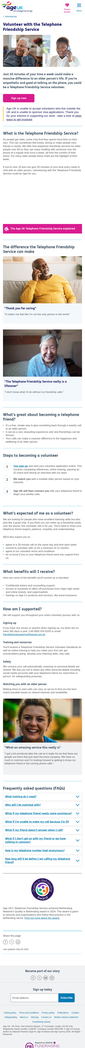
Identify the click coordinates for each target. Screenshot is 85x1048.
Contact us (46, 1017)
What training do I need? (20, 796)
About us (24, 1017)
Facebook (33, 977)
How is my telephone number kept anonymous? (35, 850)
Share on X (11, 942)
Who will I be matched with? (23, 805)
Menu (79, 11)
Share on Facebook (5, 942)
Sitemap (34, 1017)
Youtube (45, 977)
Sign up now (18, 98)
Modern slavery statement (66, 1017)
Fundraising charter (41, 1022)
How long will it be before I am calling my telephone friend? (37, 860)
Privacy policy (48, 1013)
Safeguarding (10, 1017)
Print (18, 942)
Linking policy (10, 1013)
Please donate (67, 10)
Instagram (52, 977)
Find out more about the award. (42, 918)
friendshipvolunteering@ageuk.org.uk (24, 634)
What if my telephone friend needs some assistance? (38, 813)
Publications (63, 1013)
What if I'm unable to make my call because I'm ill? (37, 821)
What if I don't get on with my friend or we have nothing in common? (35, 840)
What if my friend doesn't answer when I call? (34, 830)
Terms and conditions (29, 1013)
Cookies (75, 1013)
